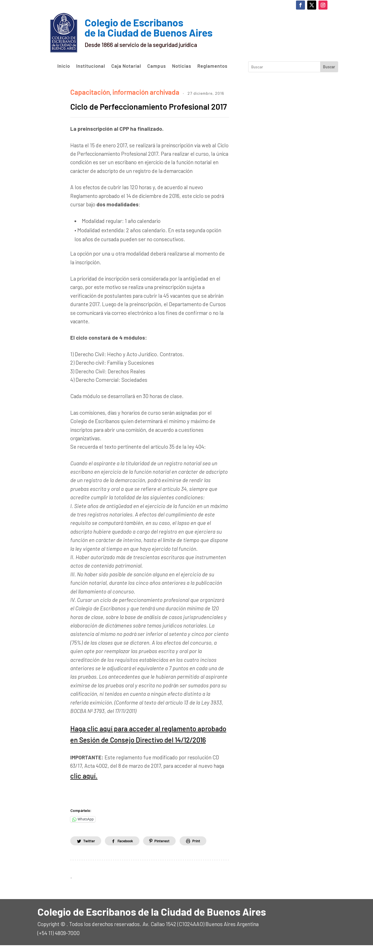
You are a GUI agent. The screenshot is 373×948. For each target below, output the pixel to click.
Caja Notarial (126, 66)
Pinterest (169, 843)
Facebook (129, 843)
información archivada (130, 90)
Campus (156, 66)
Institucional (90, 66)
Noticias (181, 66)
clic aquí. (80, 779)
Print (206, 843)
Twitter (90, 843)
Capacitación (85, 90)
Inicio (63, 66)
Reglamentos (212, 66)
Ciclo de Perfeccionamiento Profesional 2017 (131, 110)
